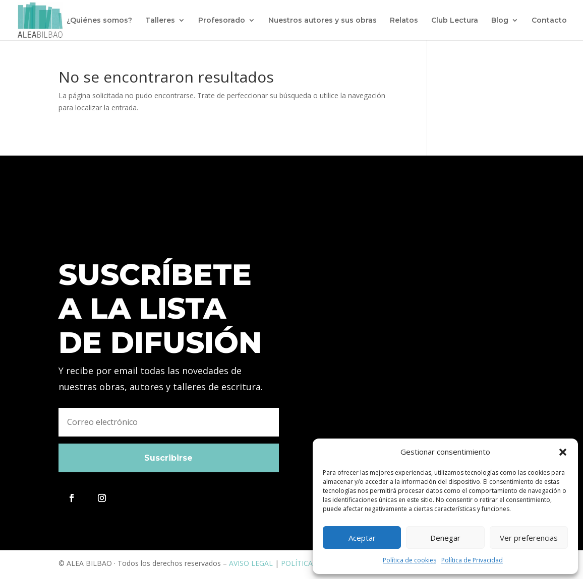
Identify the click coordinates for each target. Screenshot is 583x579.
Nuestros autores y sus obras (322, 21)
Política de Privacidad (472, 560)
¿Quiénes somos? (99, 21)
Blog (499, 21)
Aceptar (362, 538)
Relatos (404, 21)
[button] (563, 452)
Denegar (445, 538)
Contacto (549, 21)
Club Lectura (454, 21)
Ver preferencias (529, 538)
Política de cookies (409, 560)
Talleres (160, 21)
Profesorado (221, 21)
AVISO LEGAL (251, 563)
